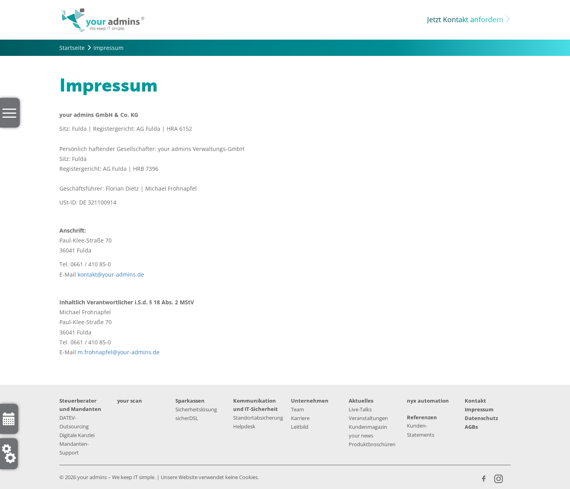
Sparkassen (190, 400)
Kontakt (475, 400)
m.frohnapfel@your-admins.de (119, 352)
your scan (129, 400)
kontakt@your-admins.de (111, 274)
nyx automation (428, 400)
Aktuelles (361, 400)
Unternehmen (310, 400)
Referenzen (422, 417)
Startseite (72, 48)
